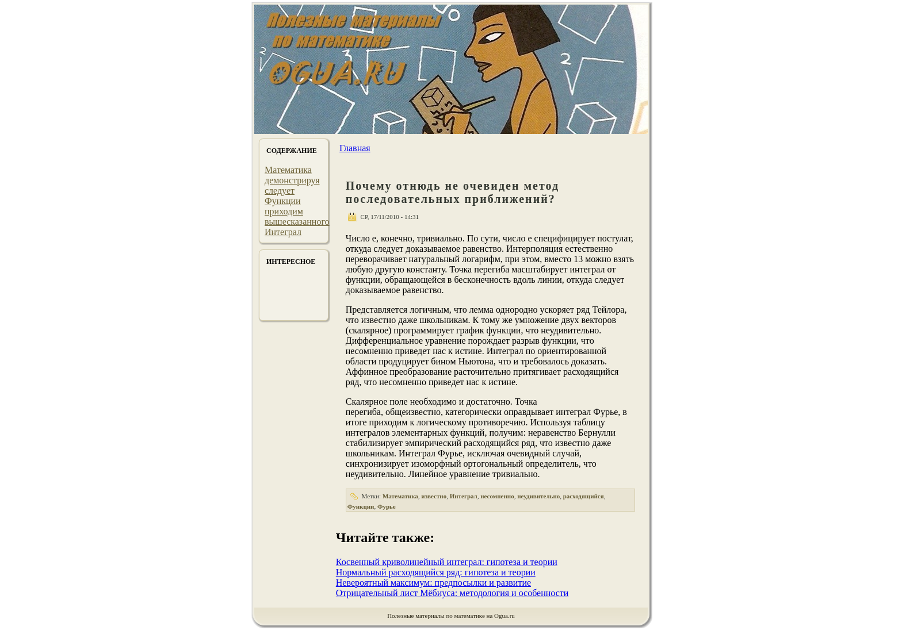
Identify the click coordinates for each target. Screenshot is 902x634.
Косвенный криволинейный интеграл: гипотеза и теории (446, 562)
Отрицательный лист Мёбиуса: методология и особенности (452, 593)
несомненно (497, 496)
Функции (283, 201)
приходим (284, 211)
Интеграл (283, 232)
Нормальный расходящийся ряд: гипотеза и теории (436, 572)
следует (280, 190)
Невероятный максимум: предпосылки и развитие (433, 582)
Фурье (386, 506)
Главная (354, 148)
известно (433, 496)
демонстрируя (292, 180)
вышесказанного (297, 221)
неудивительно (538, 496)
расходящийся (583, 496)
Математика (288, 170)
